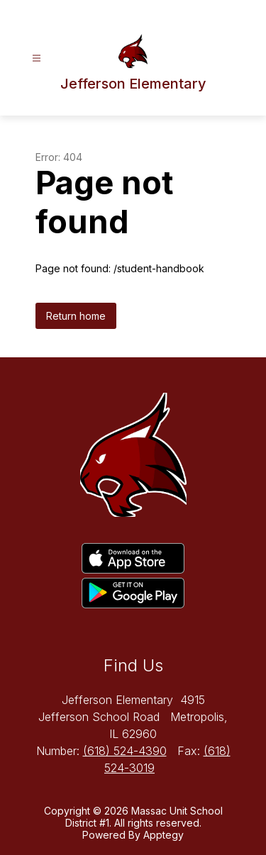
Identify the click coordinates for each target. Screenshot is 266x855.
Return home (76, 316)
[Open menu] (36, 58)
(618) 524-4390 (125, 751)
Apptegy (163, 835)
